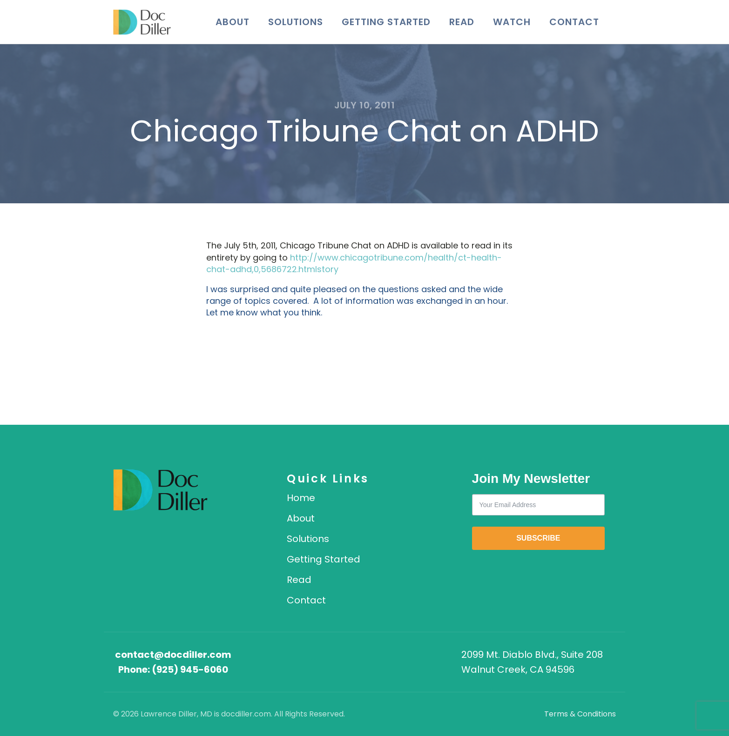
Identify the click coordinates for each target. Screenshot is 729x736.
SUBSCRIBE (538, 538)
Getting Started (386, 21)
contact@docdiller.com (173, 654)
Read (461, 21)
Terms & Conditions (580, 714)
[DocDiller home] (160, 490)
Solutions (295, 21)
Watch (512, 21)
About (233, 21)
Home (301, 497)
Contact (574, 21)
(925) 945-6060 (190, 669)
